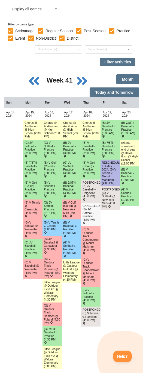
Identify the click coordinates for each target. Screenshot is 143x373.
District (72, 38)
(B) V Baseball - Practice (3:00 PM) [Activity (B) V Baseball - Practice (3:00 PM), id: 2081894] (89, 149)
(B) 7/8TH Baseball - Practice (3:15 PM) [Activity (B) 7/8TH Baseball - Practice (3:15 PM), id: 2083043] (69, 189)
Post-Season (94, 31)
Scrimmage (25, 31)
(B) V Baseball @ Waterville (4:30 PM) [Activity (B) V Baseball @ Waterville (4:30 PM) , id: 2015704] (32, 269)
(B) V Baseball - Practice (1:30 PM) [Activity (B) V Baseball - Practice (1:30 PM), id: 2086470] (127, 176)
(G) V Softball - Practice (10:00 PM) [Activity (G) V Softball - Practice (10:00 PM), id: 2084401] (128, 196)
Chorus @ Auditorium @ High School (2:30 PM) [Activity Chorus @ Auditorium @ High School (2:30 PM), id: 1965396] (91, 129)
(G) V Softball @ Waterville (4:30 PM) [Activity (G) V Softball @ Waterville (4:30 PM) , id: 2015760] (31, 229)
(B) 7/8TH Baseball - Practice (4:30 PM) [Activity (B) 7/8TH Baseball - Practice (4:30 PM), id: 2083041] (50, 335)
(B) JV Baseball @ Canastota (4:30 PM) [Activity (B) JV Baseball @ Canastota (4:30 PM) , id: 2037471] (51, 245)
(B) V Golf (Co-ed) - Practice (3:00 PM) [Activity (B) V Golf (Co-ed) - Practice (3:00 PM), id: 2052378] (50, 169)
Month (127, 79)
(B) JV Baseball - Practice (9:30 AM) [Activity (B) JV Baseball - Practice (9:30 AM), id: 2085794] (108, 129)
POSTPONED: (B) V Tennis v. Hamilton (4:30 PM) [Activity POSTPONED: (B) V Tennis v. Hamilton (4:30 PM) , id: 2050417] (92, 316)
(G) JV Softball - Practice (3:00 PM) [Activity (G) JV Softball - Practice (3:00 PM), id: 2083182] (31, 149)
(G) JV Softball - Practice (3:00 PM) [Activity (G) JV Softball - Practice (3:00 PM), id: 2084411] (69, 169)
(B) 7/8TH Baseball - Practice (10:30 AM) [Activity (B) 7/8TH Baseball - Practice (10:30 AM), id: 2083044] (128, 129)
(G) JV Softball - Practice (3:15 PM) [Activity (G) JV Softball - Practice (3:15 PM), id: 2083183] (50, 209)
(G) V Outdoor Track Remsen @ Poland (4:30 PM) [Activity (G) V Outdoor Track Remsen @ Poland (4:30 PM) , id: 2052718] (52, 314)
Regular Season (59, 31)
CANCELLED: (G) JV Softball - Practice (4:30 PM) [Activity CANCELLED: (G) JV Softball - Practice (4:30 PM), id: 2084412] (92, 214)
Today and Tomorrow (114, 92)
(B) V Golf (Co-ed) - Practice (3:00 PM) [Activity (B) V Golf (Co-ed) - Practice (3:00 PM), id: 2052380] (89, 169)
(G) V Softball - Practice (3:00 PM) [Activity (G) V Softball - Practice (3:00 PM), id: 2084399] (50, 149)
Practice (123, 31)
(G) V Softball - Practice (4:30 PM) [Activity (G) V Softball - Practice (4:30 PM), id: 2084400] (89, 296)
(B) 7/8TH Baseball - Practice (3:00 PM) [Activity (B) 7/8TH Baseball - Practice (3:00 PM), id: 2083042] (108, 149)
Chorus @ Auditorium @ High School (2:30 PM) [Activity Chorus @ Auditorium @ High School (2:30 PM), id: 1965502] (52, 129)
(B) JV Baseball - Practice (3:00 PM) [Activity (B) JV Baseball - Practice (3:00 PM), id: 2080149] (69, 149)
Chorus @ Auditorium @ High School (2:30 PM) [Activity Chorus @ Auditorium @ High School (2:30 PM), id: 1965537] (71, 129)
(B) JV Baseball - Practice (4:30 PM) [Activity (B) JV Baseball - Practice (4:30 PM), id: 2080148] (31, 249)
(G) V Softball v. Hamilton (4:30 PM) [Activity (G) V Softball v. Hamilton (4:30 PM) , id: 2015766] (69, 249)
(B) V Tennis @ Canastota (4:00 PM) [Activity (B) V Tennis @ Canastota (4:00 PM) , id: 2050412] (32, 209)
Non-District (46, 38)
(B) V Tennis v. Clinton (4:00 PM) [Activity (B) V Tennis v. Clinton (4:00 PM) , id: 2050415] (51, 227)
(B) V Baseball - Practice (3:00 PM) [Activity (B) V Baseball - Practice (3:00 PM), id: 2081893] (50, 189)
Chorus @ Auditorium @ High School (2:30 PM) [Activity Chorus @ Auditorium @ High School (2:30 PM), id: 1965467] (33, 129)
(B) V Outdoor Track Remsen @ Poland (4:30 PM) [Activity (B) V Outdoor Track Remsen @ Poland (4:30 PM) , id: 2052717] (52, 267)
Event (20, 38)
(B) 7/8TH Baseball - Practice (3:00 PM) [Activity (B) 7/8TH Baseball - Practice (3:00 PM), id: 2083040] (31, 169)
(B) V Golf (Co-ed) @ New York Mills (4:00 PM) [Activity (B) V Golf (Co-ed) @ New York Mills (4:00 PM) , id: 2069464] (70, 209)
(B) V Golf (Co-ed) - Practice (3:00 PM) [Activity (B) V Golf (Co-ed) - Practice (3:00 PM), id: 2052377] (31, 189)
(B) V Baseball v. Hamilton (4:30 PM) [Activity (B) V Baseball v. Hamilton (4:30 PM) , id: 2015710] (70, 229)
